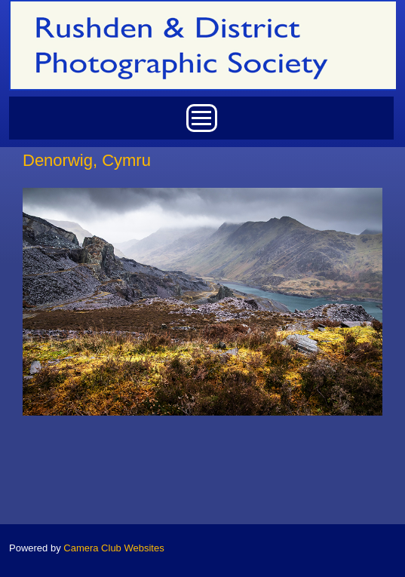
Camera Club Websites (113, 548)
